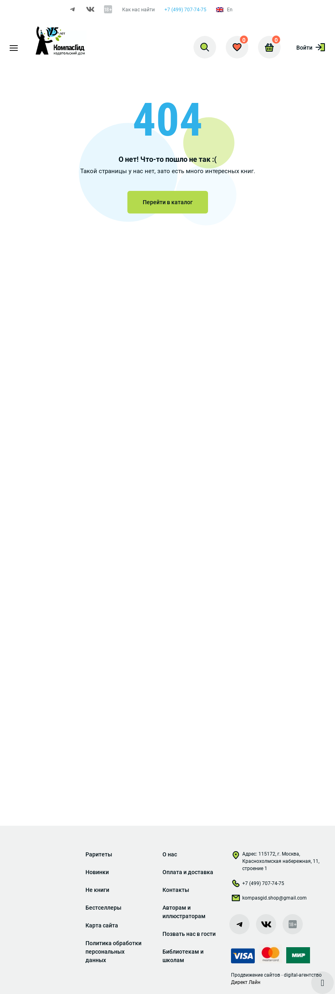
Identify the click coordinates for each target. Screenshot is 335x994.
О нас (169, 854)
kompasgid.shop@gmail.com (269, 899)
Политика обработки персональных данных (113, 951)
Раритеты (98, 854)
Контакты (175, 890)
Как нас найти (138, 10)
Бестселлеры (103, 907)
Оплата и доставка (187, 872)
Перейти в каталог (168, 202)
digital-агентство (303, 975)
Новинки (97, 872)
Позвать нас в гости (189, 934)
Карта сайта (101, 925)
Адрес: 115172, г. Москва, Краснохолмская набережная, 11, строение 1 (275, 861)
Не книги (97, 890)
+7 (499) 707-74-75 (185, 10)
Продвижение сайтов (255, 975)
